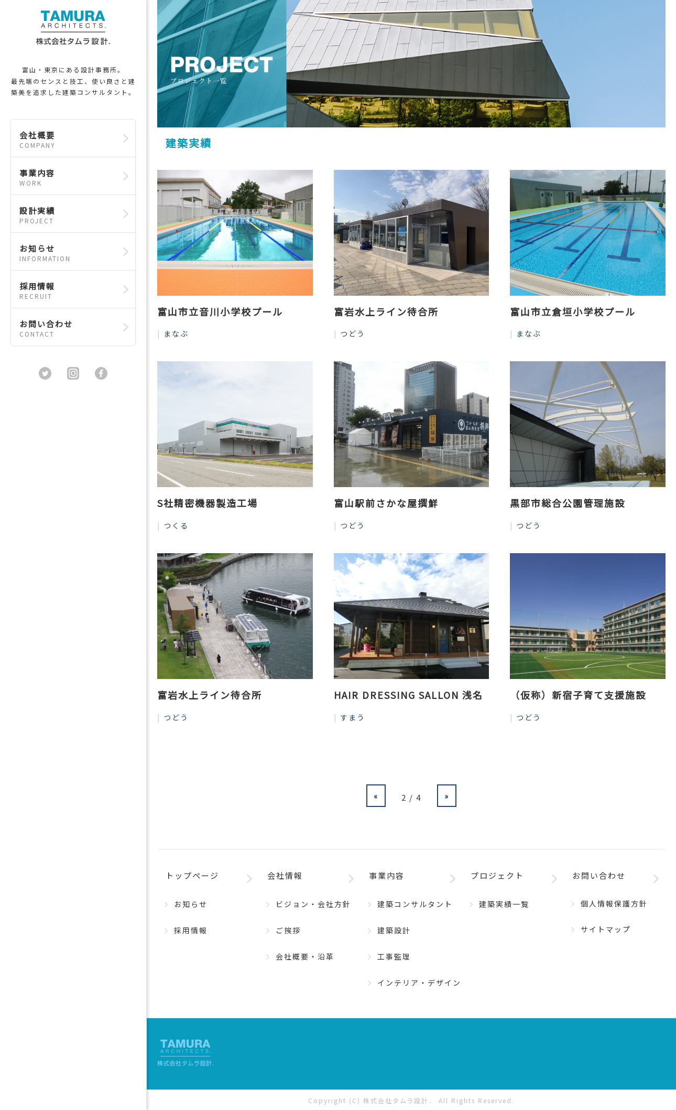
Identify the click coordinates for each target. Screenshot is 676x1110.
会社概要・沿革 (305, 956)
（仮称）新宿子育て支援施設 (578, 695)
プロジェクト (497, 875)
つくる (176, 525)
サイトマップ (606, 929)
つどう (352, 333)
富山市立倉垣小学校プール (573, 311)
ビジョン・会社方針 (313, 904)
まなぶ (176, 333)
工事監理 (394, 956)
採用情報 (67, 290)
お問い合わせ (67, 328)
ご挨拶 (288, 930)
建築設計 (394, 930)
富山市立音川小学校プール (220, 311)
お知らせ (67, 253)
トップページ (192, 875)
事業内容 (67, 177)
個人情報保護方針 (614, 903)
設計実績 (67, 215)
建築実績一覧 (504, 904)
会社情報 (285, 875)
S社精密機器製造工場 (207, 503)
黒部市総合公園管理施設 (567, 503)
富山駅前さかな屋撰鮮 (386, 503)
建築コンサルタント (415, 904)
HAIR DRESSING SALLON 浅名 (408, 695)
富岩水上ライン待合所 (386, 311)
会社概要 (67, 139)
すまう (352, 717)
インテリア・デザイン (419, 982)
